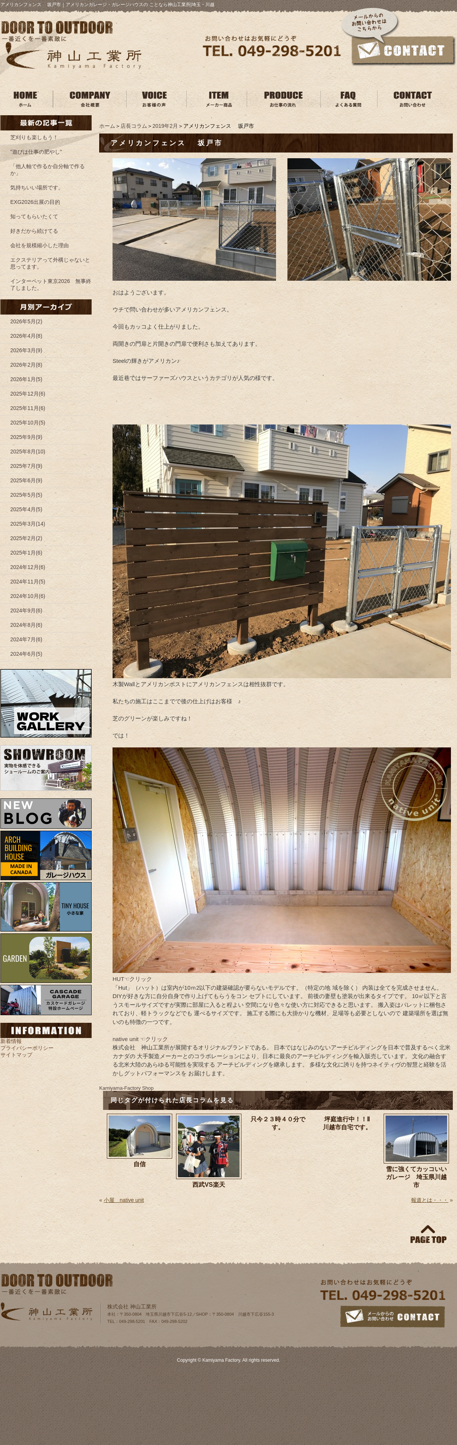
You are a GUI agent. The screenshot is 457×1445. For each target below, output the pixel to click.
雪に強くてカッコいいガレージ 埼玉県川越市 (416, 1177)
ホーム (107, 126)
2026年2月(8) (26, 365)
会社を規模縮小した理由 (39, 245)
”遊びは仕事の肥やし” (36, 152)
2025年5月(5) (26, 495)
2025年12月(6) (27, 394)
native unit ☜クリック (140, 1039)
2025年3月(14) (27, 524)
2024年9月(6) (26, 610)
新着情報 (11, 1041)
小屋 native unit (124, 1200)
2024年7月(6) (26, 639)
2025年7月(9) (26, 466)
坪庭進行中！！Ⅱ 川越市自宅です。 (351, 1123)
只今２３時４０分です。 (278, 1123)
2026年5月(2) (26, 321)
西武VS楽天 (208, 1184)
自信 (139, 1164)
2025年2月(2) (26, 538)
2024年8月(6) (26, 625)
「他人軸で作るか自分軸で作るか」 (47, 169)
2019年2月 (165, 126)
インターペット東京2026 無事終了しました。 (50, 284)
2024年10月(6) (27, 596)
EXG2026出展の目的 (35, 202)
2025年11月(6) (27, 408)
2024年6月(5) (26, 654)
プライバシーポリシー (27, 1048)
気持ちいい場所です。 (36, 187)
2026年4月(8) (26, 336)
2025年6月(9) (26, 480)
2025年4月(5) (26, 509)
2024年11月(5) (27, 582)
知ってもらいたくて (34, 216)
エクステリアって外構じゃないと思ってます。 (50, 263)
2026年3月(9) (26, 350)
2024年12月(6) (27, 567)
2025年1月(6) (26, 553)
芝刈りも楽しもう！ (34, 137)
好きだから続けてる (34, 231)
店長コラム (134, 126)
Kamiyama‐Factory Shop (126, 1088)
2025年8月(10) (27, 451)
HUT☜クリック (132, 979)
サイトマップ (16, 1055)
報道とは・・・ (429, 1200)
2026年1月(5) (26, 379)
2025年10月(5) (27, 423)
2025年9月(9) (26, 437)
